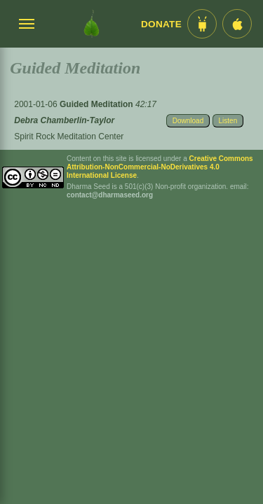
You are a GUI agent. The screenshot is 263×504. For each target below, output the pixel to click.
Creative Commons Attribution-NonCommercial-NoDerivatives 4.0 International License (160, 167)
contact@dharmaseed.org (110, 195)
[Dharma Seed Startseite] (91, 23)
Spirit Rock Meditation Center (68, 136)
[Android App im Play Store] (202, 23)
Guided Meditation (97, 104)
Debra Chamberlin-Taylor (64, 120)
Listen (228, 121)
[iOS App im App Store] (237, 23)
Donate (161, 24)
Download (188, 121)
